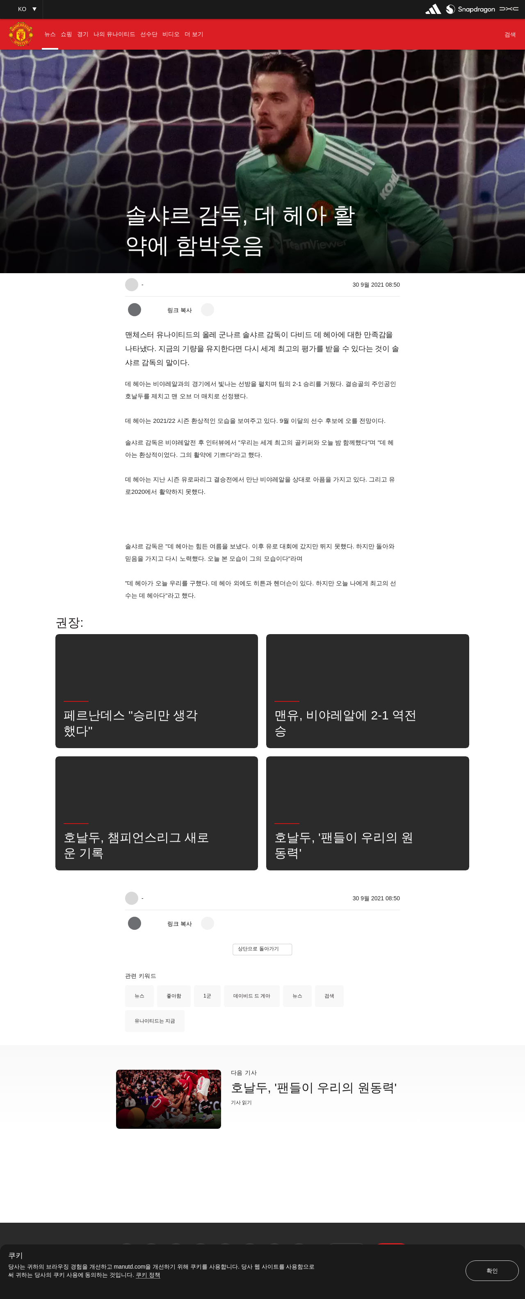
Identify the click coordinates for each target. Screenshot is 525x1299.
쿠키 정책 (148, 1275)
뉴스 (139, 996)
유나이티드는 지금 (155, 1021)
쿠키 (15, 1256)
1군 (207, 996)
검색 (329, 996)
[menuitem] (50, 34)
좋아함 (174, 996)
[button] (21, 9)
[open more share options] (207, 309)
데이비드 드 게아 (252, 996)
